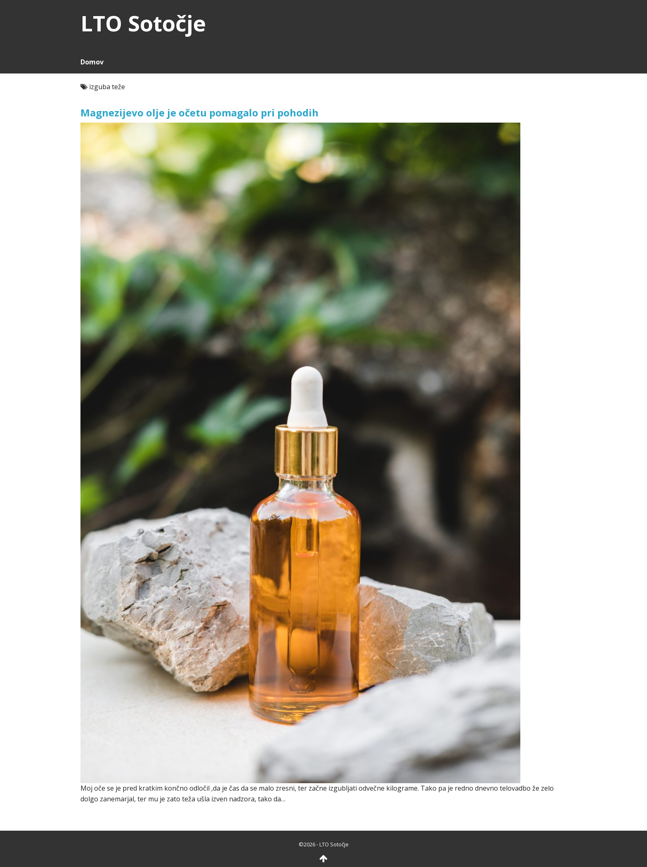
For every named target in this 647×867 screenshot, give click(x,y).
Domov (92, 61)
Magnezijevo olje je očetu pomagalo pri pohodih (199, 112)
